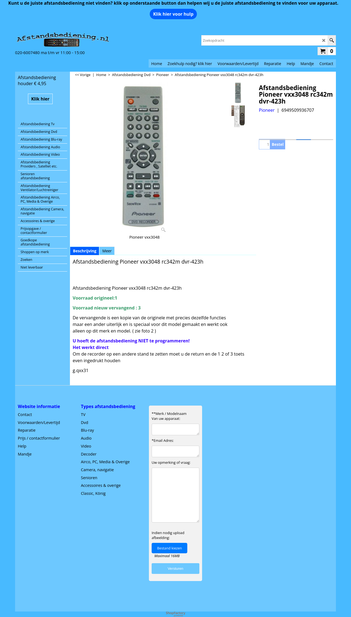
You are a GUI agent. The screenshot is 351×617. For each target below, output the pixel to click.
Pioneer (267, 110)
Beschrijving (84, 250)
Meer (107, 250)
